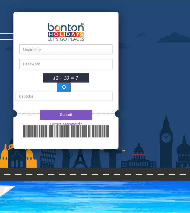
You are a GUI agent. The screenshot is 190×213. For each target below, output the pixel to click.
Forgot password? (66, 124)
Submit (66, 114)
